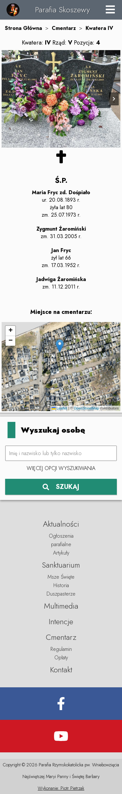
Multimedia (61, 606)
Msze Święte (61, 577)
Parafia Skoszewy (62, 9)
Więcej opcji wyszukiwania (61, 468)
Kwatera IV (99, 28)
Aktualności (61, 524)
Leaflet (59, 408)
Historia (61, 585)
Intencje (61, 621)
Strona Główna (23, 28)
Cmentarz (64, 28)
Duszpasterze (61, 594)
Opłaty (61, 657)
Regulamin (61, 649)
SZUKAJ (61, 486)
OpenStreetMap (86, 408)
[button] (60, 346)
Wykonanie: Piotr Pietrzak (61, 788)
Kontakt (61, 669)
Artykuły (61, 553)
